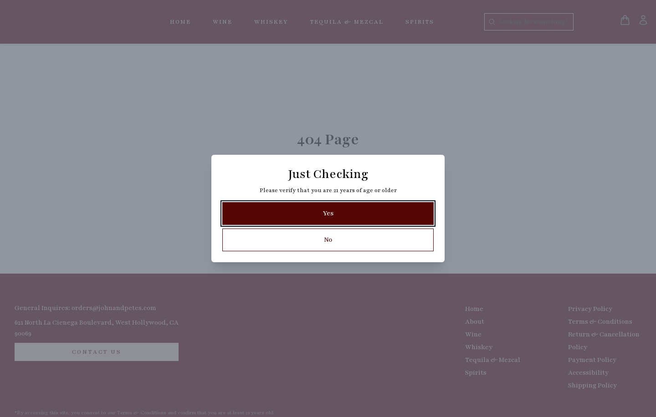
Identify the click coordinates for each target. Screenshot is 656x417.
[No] (328, 240)
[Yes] (328, 213)
